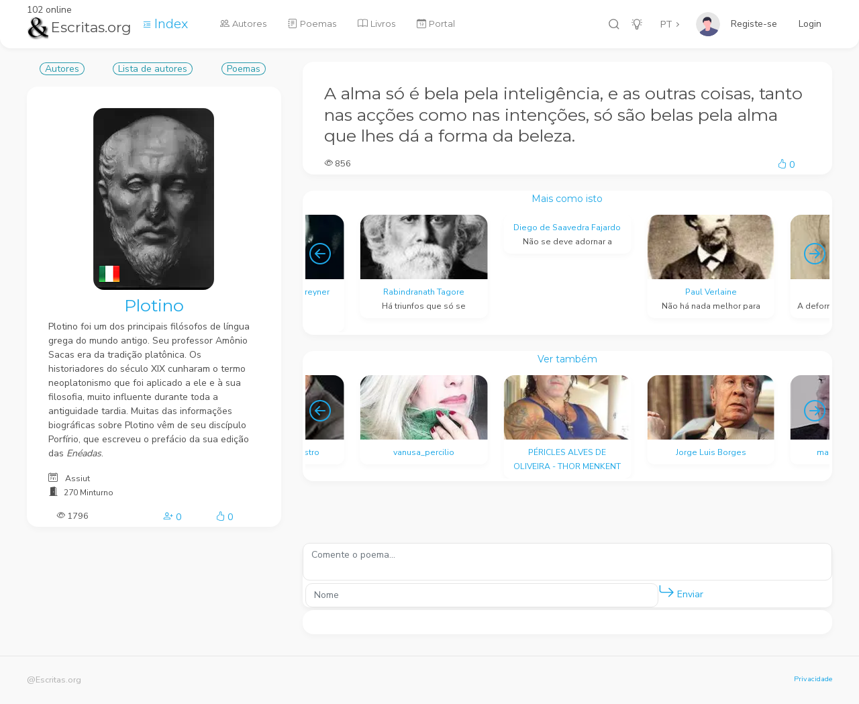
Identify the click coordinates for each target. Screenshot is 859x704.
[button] (666, 592)
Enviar (680, 591)
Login (810, 23)
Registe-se (754, 23)
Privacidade (813, 679)
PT (666, 24)
